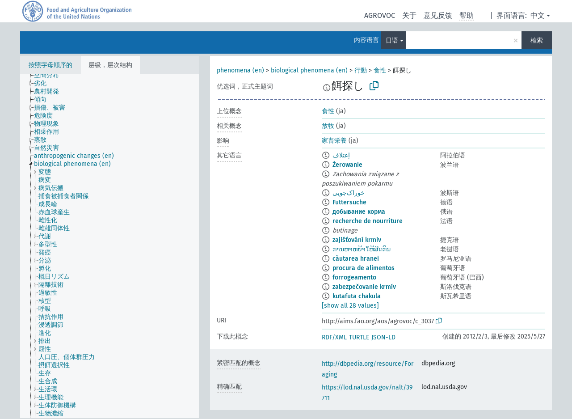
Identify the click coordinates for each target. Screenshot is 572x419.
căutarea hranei (355, 258)
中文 (537, 15)
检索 (536, 40)
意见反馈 (438, 15)
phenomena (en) (240, 70)
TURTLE (359, 337)
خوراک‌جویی (348, 193)
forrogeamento (354, 277)
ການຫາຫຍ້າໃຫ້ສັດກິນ (361, 249)
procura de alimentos (363, 268)
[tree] (109, 246)
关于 (409, 15)
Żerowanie (347, 165)
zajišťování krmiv (356, 240)
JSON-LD (383, 337)
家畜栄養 (334, 140)
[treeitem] (50, 76)
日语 (392, 40)
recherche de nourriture (367, 221)
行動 (360, 70)
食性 (380, 70)
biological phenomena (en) (309, 70)
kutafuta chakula (356, 296)
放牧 (328, 126)
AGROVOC (379, 15)
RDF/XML (334, 337)
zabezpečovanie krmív (364, 287)
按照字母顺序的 (50, 65)
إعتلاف (341, 155)
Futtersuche (349, 202)
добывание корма (358, 212)
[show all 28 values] (350, 305)
